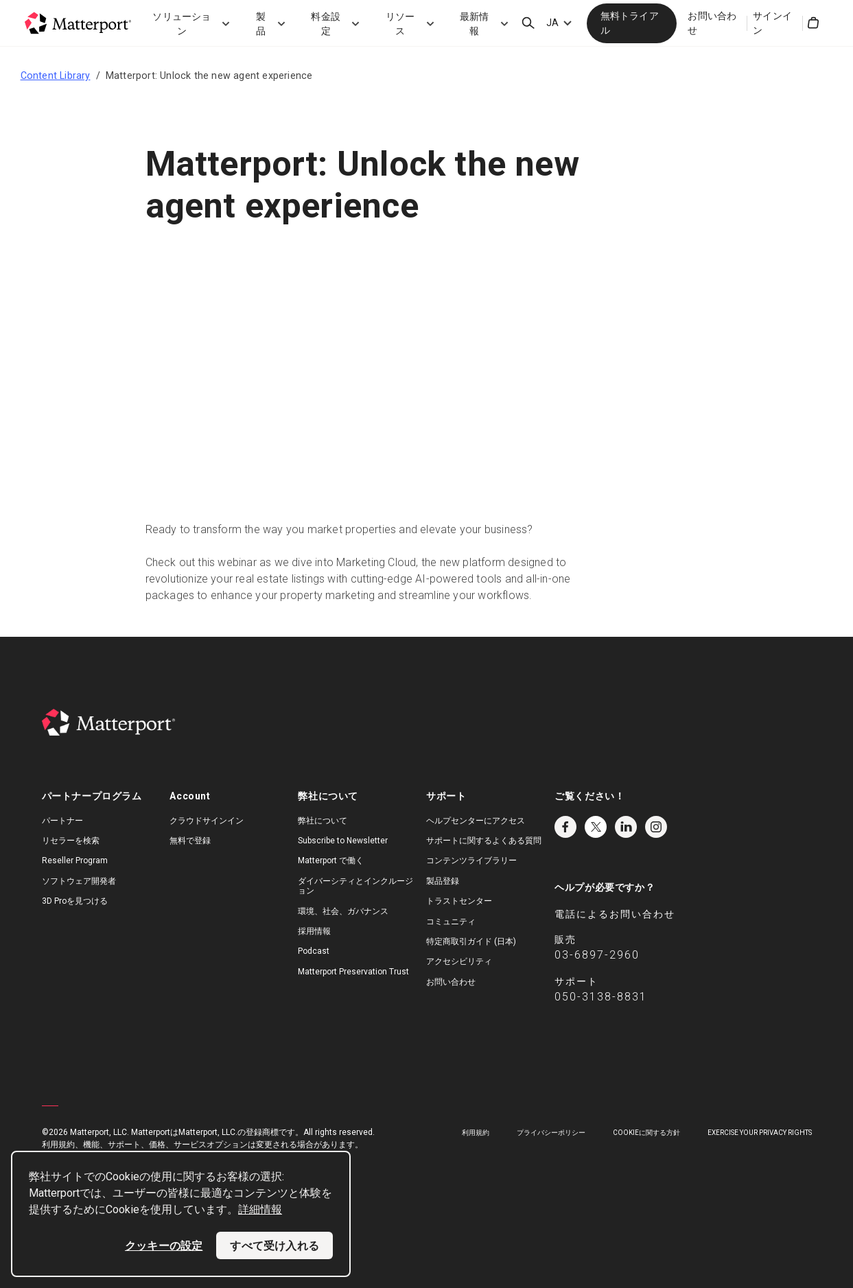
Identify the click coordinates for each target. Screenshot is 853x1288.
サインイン (772, 23)
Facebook (565, 827)
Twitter (596, 827)
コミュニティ (451, 921)
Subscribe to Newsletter (343, 840)
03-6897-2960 (597, 954)
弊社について (322, 821)
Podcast (313, 951)
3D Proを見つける (75, 901)
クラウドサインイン (207, 821)
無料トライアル (629, 23)
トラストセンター (459, 901)
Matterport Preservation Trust (353, 971)
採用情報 (314, 931)
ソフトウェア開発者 (79, 881)
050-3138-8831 (600, 996)
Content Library (56, 75)
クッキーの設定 (163, 1245)
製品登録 (442, 881)
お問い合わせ (712, 23)
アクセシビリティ (459, 961)
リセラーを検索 (71, 840)
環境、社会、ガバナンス (343, 911)
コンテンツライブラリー (471, 860)
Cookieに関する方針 (646, 1132)
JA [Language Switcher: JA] (552, 22)
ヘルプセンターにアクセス (475, 821)
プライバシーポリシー (551, 1132)
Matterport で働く (331, 860)
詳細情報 (260, 1209)
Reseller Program (75, 860)
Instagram (656, 827)
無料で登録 (190, 840)
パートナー (62, 821)
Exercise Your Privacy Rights (760, 1132)
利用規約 (475, 1132)
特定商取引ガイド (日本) (471, 941)
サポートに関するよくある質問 (483, 840)
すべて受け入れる (274, 1245)
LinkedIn (626, 827)
